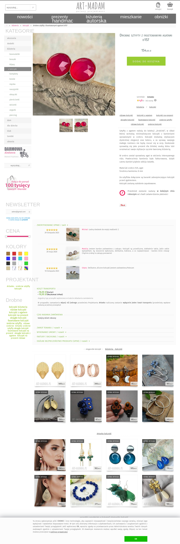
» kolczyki (12, 69)
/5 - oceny (145, 100)
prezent (24, 220)
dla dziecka (12, 125)
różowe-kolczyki (126, 115)
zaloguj (158, 9)
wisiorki (12, 105)
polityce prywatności (59, 532)
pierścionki (14, 99)
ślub (9, 131)
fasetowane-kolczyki (146, 120)
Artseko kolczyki (104, 433)
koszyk (170, 9)
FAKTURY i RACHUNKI (52, 336)
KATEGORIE (18, 31)
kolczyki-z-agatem (144, 115)
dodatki (10, 43)
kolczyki (152, 107)
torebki (10, 136)
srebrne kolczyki (155, 124)
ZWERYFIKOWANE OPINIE (53, 225)
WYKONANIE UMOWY (52, 332)
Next (110, 75)
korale (12, 79)
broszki (12, 59)
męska (12, 84)
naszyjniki (13, 89)
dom (9, 120)
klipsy (12, 64)
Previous (36, 75)
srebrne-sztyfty (165, 120)
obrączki (13, 94)
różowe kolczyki (137, 124)
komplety (13, 74)
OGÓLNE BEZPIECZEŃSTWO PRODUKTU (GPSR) (63, 341)
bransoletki (14, 54)
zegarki (12, 110)
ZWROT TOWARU (50, 328)
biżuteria (11, 49)
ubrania (10, 141)
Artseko (150, 97)
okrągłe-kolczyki (127, 120)
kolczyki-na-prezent (164, 115)
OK (136, 539)
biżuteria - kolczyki (113, 349)
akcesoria (11, 38)
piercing (13, 115)
